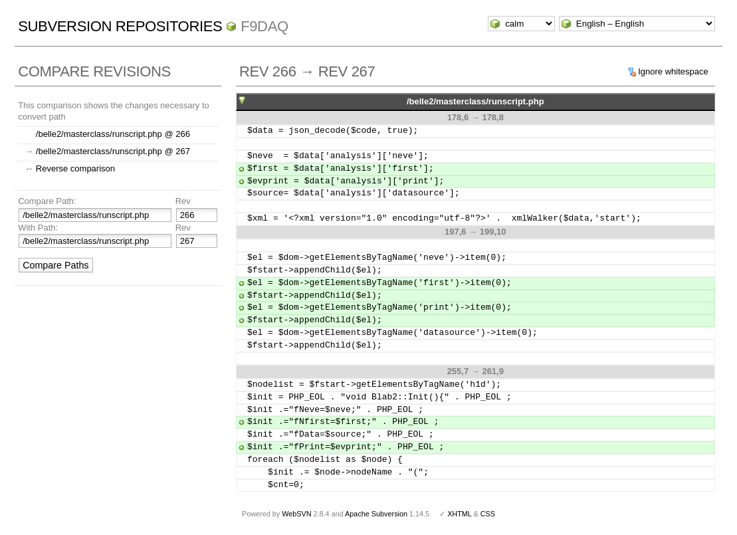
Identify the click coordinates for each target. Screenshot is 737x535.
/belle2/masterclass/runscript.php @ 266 (113, 134)
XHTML (459, 514)
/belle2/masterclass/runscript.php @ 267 (113, 151)
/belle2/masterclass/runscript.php (475, 101)
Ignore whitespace (673, 71)
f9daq (264, 26)
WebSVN (296, 514)
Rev (183, 201)
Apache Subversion (376, 514)
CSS (487, 514)
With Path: (38, 228)
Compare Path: (47, 201)
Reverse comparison (75, 168)
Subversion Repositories (120, 26)
